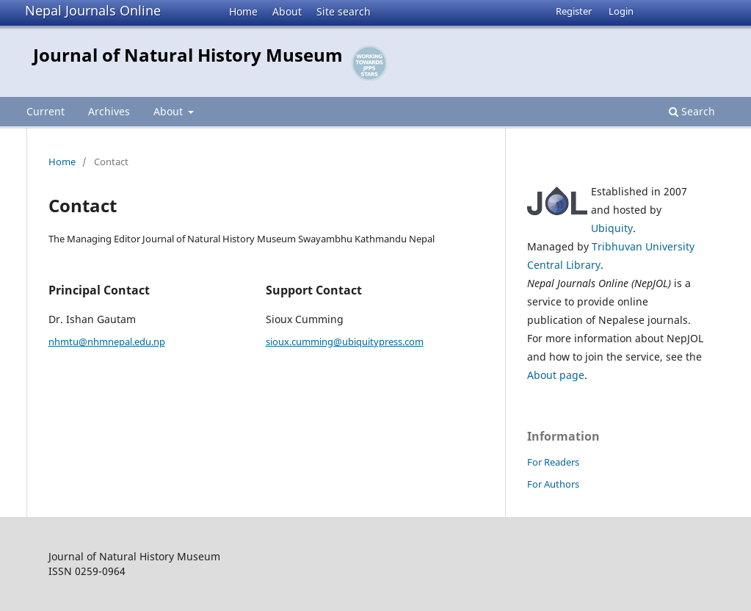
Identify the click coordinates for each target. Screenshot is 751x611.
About (287, 11)
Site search (343, 11)
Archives (109, 111)
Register (574, 11)
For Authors (553, 484)
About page (555, 375)
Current (45, 111)
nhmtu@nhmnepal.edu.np (106, 341)
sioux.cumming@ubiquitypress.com (345, 341)
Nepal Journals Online (93, 10)
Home (243, 11)
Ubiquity (612, 228)
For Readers (553, 462)
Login (621, 11)
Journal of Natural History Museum (188, 55)
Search (692, 111)
